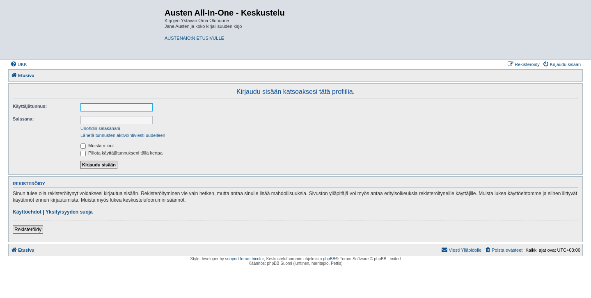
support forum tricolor (244, 259)
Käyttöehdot (27, 212)
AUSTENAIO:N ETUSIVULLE (194, 38)
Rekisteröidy (27, 229)
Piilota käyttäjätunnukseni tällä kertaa (121, 152)
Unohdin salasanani (100, 128)
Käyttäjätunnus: (30, 106)
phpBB (329, 259)
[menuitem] (18, 64)
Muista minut (97, 145)
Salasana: (23, 118)
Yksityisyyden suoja (69, 212)
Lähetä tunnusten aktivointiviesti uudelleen (122, 135)
